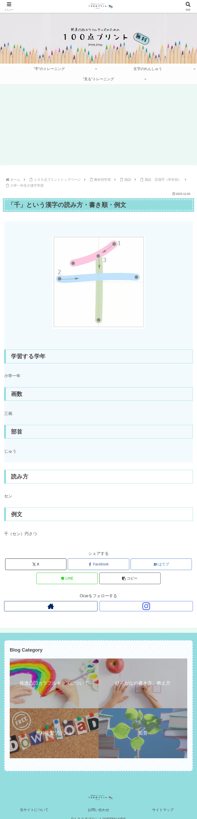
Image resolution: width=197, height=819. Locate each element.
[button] (130, 578)
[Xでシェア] (35, 564)
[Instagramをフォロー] (146, 606)
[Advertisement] (98, 126)
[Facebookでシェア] (98, 564)
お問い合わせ (98, 810)
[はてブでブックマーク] (161, 564)
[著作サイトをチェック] (50, 606)
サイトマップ (163, 810)
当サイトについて (34, 810)
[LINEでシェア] (67, 578)
